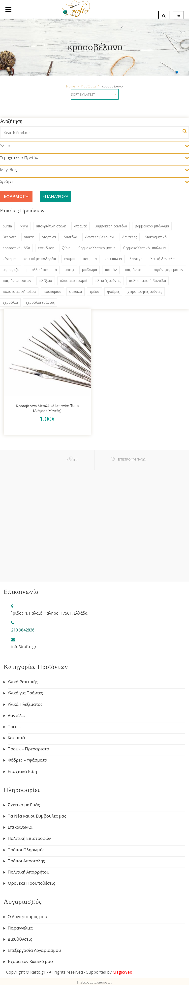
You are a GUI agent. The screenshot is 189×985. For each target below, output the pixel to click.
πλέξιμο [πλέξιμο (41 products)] (45, 280)
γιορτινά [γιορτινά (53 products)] (49, 237)
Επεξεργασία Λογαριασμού (34, 950)
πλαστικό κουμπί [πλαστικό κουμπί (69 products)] (73, 280)
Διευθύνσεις (20, 939)
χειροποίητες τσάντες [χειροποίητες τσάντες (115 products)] (144, 291)
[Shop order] (95, 94)
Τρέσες (15, 726)
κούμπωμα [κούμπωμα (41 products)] (113, 258)
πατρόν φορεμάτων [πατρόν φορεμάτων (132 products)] (167, 269)
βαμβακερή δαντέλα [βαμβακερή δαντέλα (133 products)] (111, 226)
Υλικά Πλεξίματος (25, 704)
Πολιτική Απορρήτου (28, 872)
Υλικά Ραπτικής (23, 681)
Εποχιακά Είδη (22, 771)
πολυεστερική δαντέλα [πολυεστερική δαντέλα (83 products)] (147, 280)
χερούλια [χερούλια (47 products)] (10, 302)
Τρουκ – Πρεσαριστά (28, 748)
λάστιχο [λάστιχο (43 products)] (136, 258)
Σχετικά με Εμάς (24, 804)
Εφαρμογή (16, 196)
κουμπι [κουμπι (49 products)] (69, 258)
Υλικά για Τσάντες (25, 692)
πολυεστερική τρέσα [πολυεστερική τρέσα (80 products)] (19, 291)
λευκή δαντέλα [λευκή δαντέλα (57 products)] (163, 258)
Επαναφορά (55, 196)
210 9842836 (22, 630)
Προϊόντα (88, 86)
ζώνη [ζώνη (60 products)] (66, 248)
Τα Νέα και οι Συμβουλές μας (37, 816)
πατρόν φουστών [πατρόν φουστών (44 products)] (17, 280)
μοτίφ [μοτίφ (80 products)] (69, 269)
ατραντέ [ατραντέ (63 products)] (80, 226)
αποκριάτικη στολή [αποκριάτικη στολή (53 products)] (51, 226)
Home (70, 86)
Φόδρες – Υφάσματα (27, 760)
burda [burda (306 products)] (7, 226)
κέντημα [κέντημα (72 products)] (9, 258)
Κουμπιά (16, 737)
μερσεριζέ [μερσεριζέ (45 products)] (11, 269)
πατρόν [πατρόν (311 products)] (111, 269)
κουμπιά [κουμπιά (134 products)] (90, 258)
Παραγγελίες (20, 928)
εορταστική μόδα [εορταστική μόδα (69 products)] (16, 248)
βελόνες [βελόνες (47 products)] (9, 237)
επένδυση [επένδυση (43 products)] (46, 248)
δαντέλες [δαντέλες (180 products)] (129, 237)
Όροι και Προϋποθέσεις (31, 883)
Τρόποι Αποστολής (26, 860)
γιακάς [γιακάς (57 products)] (29, 237)
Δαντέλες (17, 715)
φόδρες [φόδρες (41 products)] (113, 291)
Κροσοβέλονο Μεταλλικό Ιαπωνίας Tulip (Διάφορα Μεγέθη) (47, 408)
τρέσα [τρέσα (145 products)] (94, 291)
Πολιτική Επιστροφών (29, 838)
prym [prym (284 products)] (24, 226)
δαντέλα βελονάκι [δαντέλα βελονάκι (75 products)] (99, 237)
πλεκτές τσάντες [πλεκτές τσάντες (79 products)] (108, 280)
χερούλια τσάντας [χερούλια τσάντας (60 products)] (40, 302)
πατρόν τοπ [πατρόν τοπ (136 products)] (134, 269)
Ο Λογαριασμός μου (27, 916)
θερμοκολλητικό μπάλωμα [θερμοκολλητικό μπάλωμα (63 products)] (144, 248)
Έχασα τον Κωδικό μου (30, 961)
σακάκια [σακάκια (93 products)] (75, 291)
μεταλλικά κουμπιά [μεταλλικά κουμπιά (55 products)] (42, 269)
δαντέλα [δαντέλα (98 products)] (70, 237)
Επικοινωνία (20, 827)
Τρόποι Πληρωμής (26, 849)
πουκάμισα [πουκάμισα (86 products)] (52, 291)
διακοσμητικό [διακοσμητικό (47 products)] (156, 237)
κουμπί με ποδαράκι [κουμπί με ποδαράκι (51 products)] (40, 258)
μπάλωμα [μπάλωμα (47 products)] (89, 269)
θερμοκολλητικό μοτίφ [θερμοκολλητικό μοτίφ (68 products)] (96, 248)
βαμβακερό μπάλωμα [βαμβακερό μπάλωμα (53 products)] (152, 226)
